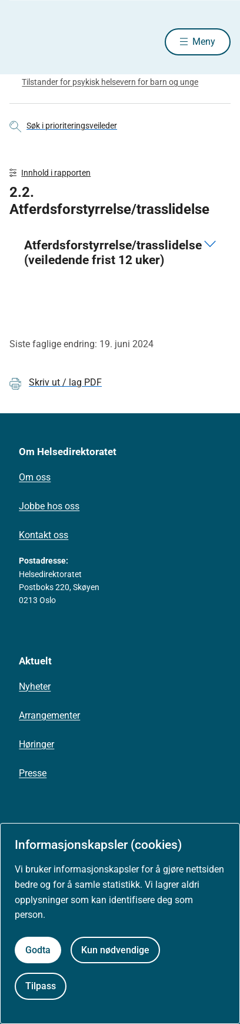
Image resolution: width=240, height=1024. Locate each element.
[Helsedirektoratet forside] (23, 41)
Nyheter (35, 686)
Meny (203, 41)
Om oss (35, 477)
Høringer (36, 744)
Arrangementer (49, 715)
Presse (32, 773)
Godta (38, 950)
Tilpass (40, 986)
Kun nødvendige (115, 950)
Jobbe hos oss (49, 506)
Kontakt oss (43, 535)
